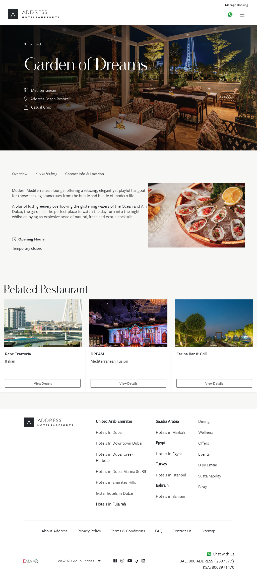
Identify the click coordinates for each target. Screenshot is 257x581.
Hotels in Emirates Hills (116, 482)
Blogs (203, 487)
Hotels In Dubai (109, 432)
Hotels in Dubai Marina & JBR (121, 471)
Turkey (161, 464)
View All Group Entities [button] (79, 560)
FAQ (158, 531)
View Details (42, 383)
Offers (203, 443)
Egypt (161, 443)
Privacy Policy (89, 531)
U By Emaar (207, 465)
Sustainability (209, 476)
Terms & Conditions (128, 531)
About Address (55, 531)
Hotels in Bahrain (170, 496)
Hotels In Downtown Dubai (119, 443)
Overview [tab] (19, 173)
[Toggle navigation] (242, 14)
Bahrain (162, 485)
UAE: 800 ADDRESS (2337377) (206, 561)
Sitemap (208, 531)
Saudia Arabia (167, 421)
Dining (204, 421)
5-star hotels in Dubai (114, 493)
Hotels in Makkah (170, 432)
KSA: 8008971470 (218, 567)
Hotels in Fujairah (111, 504)
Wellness (206, 432)
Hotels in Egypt (169, 454)
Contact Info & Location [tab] (84, 173)
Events (204, 454)
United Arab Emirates (114, 421)
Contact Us (181, 531)
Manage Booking (236, 4)
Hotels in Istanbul (171, 475)
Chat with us (220, 554)
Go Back (33, 44)
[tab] (46, 175)
